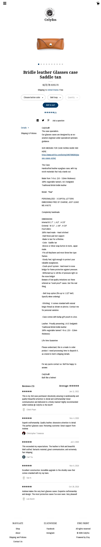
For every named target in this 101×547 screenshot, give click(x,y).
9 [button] (59, 64)
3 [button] (44, 64)
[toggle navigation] (4, 3)
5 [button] (49, 64)
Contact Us (17, 541)
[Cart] (98, 4)
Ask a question (58, 120)
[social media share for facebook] (38, 120)
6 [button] (51, 64)
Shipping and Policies (17, 537)
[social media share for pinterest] (48, 120)
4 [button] (46, 64)
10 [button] (62, 64)
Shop (18, 528)
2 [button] (41, 64)
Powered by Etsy (83, 537)
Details (25, 127)
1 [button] (38, 64)
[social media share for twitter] (43, 120)
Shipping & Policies (29, 133)
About (18, 532)
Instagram (50, 532)
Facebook (50, 528)
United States (53, 89)
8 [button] (57, 64)
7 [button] (54, 64)
